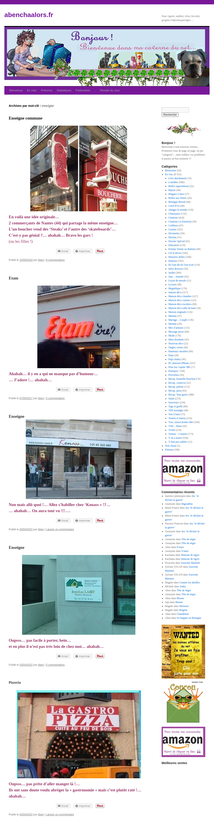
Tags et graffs (175, 406)
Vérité (171, 430)
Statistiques (64, 90)
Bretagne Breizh (176, 201)
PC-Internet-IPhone (178, 363)
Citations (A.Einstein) (179, 221)
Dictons (172, 237)
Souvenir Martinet (190, 562)
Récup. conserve (177, 382)
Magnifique (174, 288)
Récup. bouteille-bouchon (181, 378)
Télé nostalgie (175, 410)
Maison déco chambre (180, 296)
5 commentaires (55, 398)
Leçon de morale (177, 280)
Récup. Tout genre (178, 394)
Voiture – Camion (177, 433)
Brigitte (183, 610)
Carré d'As (173, 205)
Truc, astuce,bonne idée (180, 422)
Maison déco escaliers (180, 304)
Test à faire (174, 414)
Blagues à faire (176, 194)
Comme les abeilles (189, 582)
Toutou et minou (177, 418)
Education (173, 245)
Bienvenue (15, 90)
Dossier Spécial (176, 241)
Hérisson (184, 606)
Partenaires (83, 90)
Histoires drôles (176, 256)
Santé (171, 398)
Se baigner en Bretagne (189, 617)
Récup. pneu (174, 390)
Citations (173, 217)
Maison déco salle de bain (182, 308)
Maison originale (177, 312)
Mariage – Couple (177, 319)
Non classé (170, 445)
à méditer (173, 182)
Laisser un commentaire (60, 529)
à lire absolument (177, 178)
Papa (170, 355)
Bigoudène (187, 503)
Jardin (171, 272)
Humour (172, 260)
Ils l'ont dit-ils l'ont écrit (180, 264)
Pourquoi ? (174, 371)
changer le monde (177, 209)
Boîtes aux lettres (177, 197)
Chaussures (174, 213)
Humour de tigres (190, 555)
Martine (172, 323)
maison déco (174, 292)
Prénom (169, 449)
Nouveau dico (175, 343)
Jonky (183, 586)
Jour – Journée (176, 276)
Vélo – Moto (175, 426)
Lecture (172, 284)
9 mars (180, 547)
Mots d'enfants (176, 339)
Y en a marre (175, 437)
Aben (41, 260)
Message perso (176, 331)
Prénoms (46, 90)
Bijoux (172, 190)
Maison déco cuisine (179, 300)
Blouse (180, 598)
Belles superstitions (178, 186)
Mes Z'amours (175, 327)
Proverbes (173, 374)
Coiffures (173, 225)
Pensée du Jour (110, 90)
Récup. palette (175, 386)
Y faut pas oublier (177, 441)
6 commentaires (55, 260)
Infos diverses (175, 268)
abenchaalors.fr (28, 14)
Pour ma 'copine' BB (179, 367)
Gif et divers (174, 253)
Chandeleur (183, 613)
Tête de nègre (188, 539)
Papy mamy (174, 359)
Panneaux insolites (178, 351)
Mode (171, 335)
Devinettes (173, 233)
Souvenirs (173, 402)
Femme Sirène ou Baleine (181, 249)
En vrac (31, 90)
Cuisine (172, 229)
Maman (172, 315)
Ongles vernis (175, 347)
